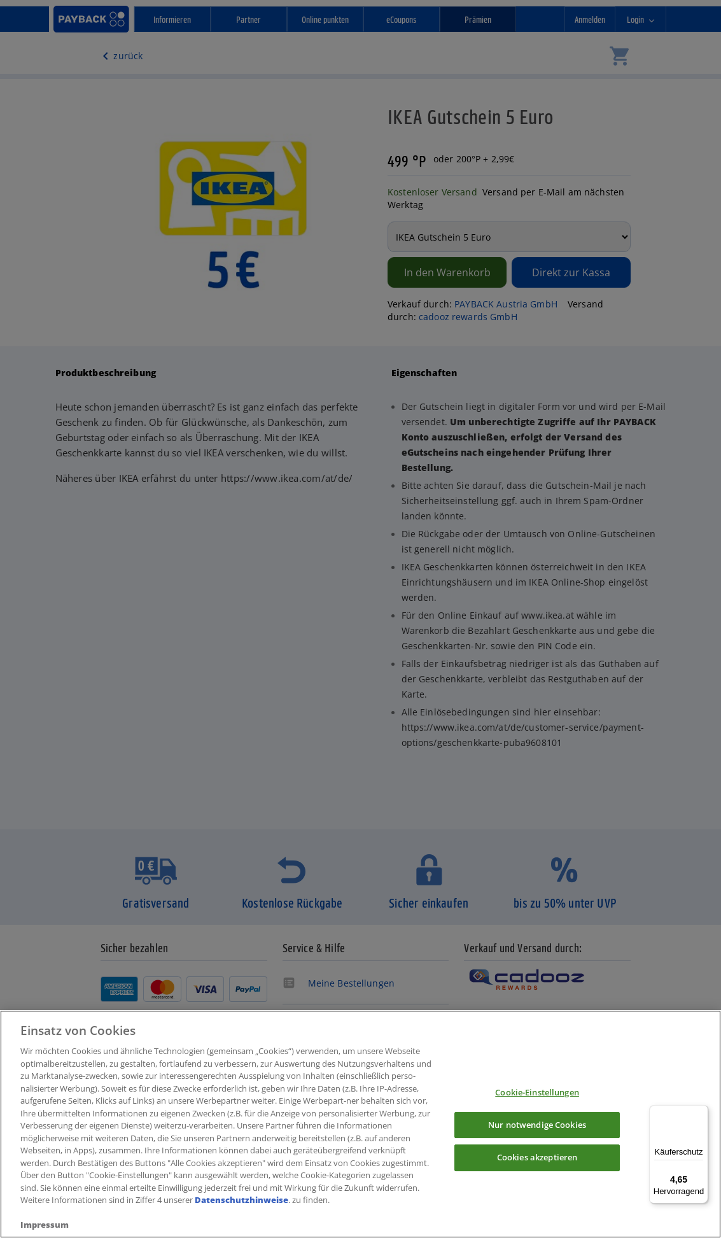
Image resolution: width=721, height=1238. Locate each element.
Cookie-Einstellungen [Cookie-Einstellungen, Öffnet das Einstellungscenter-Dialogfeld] (537, 1093)
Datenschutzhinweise (241, 1201)
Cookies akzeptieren (537, 1158)
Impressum (44, 1226)
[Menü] (700, 1112)
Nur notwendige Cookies (537, 1125)
